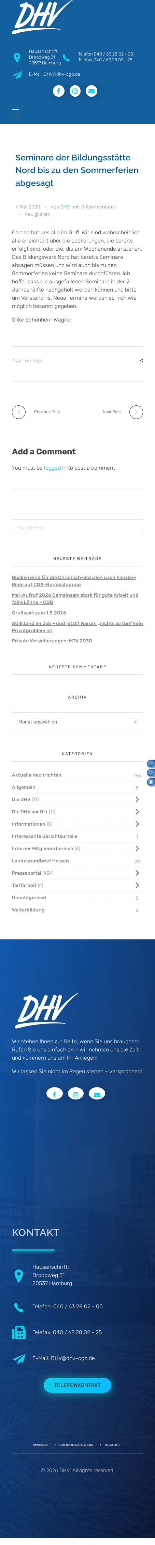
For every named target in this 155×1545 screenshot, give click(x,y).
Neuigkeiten (38, 214)
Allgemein (24, 787)
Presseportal (26, 873)
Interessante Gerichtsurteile (45, 836)
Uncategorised (29, 898)
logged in (56, 468)
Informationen (28, 824)
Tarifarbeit (24, 885)
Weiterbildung (28, 910)
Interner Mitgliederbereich (42, 849)
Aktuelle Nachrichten (36, 775)
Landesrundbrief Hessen (40, 861)
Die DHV (21, 799)
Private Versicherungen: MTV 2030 (52, 641)
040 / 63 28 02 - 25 (113, 59)
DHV (65, 207)
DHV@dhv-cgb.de (73, 1358)
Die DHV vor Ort (29, 812)
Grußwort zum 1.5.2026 (39, 613)
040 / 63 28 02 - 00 (113, 54)
